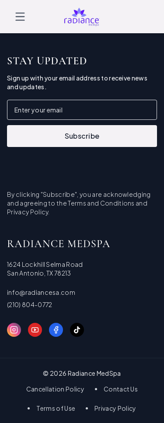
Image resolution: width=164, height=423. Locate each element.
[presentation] (73, 164)
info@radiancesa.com (41, 292)
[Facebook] (56, 330)
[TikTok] (77, 330)
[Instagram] (14, 330)
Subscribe (82, 135)
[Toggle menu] (20, 16)
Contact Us (121, 389)
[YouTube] (35, 330)
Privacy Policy (115, 408)
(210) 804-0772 (29, 304)
